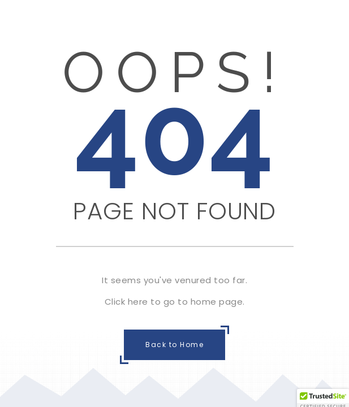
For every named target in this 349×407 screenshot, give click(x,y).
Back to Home (174, 344)
